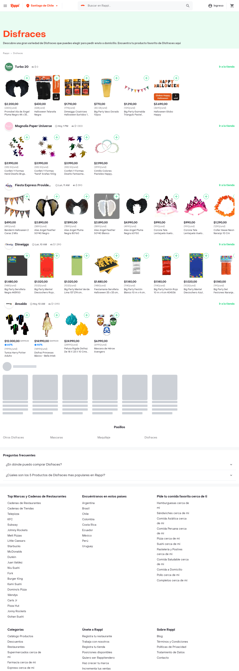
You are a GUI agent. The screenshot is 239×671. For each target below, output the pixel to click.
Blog (160, 636)
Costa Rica (89, 525)
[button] (42, 6)
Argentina (88, 503)
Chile (85, 514)
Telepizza (13, 514)
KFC (10, 519)
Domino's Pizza (17, 589)
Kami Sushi (14, 584)
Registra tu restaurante (97, 636)
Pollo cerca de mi (168, 575)
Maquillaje (103, 437)
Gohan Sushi (15, 617)
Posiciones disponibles (97, 652)
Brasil (85, 508)
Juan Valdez (14, 562)
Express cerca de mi (20, 668)
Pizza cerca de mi (168, 538)
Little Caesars (16, 541)
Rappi (6, 53)
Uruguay (87, 546)
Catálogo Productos (20, 636)
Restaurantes (16, 647)
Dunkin (11, 557)
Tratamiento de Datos (171, 652)
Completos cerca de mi (172, 580)
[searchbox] (134, 5)
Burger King (15, 579)
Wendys (12, 595)
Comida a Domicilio (169, 569)
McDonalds (14, 552)
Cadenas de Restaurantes (24, 503)
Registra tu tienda (93, 647)
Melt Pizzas (14, 535)
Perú (85, 541)
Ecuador (87, 530)
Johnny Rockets (17, 530)
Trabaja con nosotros (95, 642)
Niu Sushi (13, 568)
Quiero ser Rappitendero (98, 658)
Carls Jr (12, 600)
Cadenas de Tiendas (20, 508)
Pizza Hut (13, 606)
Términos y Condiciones (172, 642)
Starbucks (14, 546)
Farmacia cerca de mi (21, 662)
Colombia (88, 519)
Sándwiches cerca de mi (173, 513)
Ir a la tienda (227, 67)
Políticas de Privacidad (171, 647)
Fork (10, 573)
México (87, 535)
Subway (12, 525)
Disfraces (151, 437)
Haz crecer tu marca (95, 663)
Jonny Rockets (16, 611)
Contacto (163, 658)
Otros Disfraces (13, 437)
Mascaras (56, 437)
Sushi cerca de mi (168, 544)
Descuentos (15, 642)
